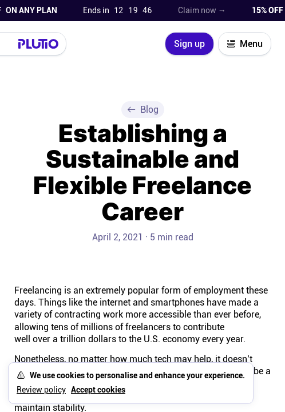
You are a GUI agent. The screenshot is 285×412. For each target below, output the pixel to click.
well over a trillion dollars (65, 339)
